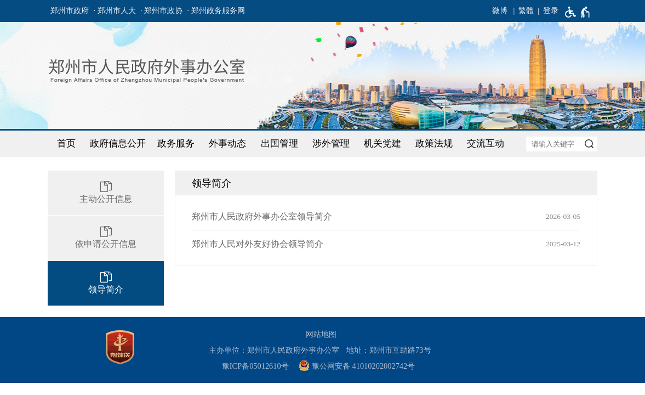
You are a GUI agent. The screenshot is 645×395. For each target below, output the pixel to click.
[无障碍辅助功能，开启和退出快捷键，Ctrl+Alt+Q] (578, 12)
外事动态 (227, 143)
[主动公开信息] (106, 193)
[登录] (546, 11)
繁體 (526, 11)
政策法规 (434, 143)
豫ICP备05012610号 (255, 366)
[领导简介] (106, 283)
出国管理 (279, 143)
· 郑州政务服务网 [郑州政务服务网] (216, 11)
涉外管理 (331, 143)
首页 (66, 143)
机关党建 (382, 143)
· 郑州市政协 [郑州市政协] (161, 11)
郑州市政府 (69, 11)
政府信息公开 (118, 143)
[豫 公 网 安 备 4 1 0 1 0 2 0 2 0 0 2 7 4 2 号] (361, 366)
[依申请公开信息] (106, 238)
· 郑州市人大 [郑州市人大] (115, 11)
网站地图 (321, 334)
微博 (499, 11)
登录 (550, 11)
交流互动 (485, 143)
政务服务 (176, 143)
